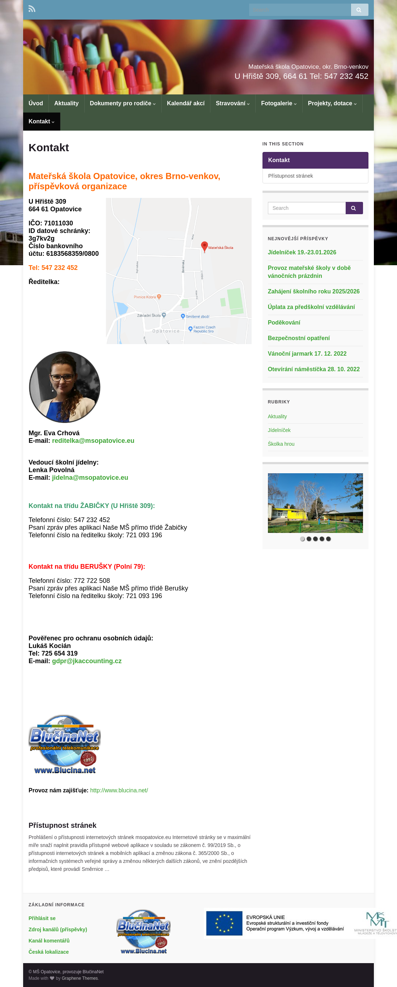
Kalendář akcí (186, 103)
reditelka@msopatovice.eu (93, 440)
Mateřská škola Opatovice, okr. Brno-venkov (262, 64)
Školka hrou (281, 444)
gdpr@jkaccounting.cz (87, 661)
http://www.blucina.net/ (119, 790)
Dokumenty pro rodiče (123, 103)
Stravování (233, 103)
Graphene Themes (80, 978)
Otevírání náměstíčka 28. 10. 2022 (314, 369)
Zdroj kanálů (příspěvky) (58, 929)
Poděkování (284, 322)
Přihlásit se (42, 918)
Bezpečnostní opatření (299, 338)
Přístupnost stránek (63, 825)
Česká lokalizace (49, 952)
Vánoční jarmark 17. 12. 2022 (307, 354)
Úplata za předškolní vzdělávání (311, 307)
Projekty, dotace (332, 103)
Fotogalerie (279, 103)
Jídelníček (279, 430)
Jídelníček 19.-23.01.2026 (302, 252)
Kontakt (42, 121)
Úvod (36, 103)
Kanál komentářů (49, 941)
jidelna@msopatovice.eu (90, 477)
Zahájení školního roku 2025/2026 (314, 291)
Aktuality (66, 103)
